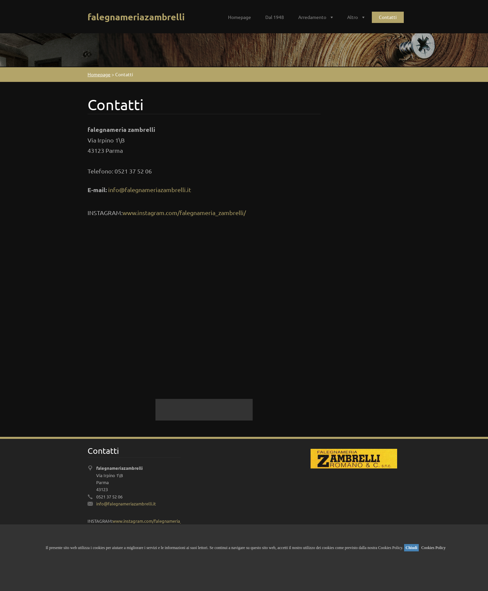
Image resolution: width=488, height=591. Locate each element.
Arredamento (312, 17)
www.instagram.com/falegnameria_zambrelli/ (184, 212)
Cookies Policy (433, 547)
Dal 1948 (274, 17)
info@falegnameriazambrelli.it (149, 189)
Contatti (388, 17)
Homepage (239, 17)
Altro (352, 17)
